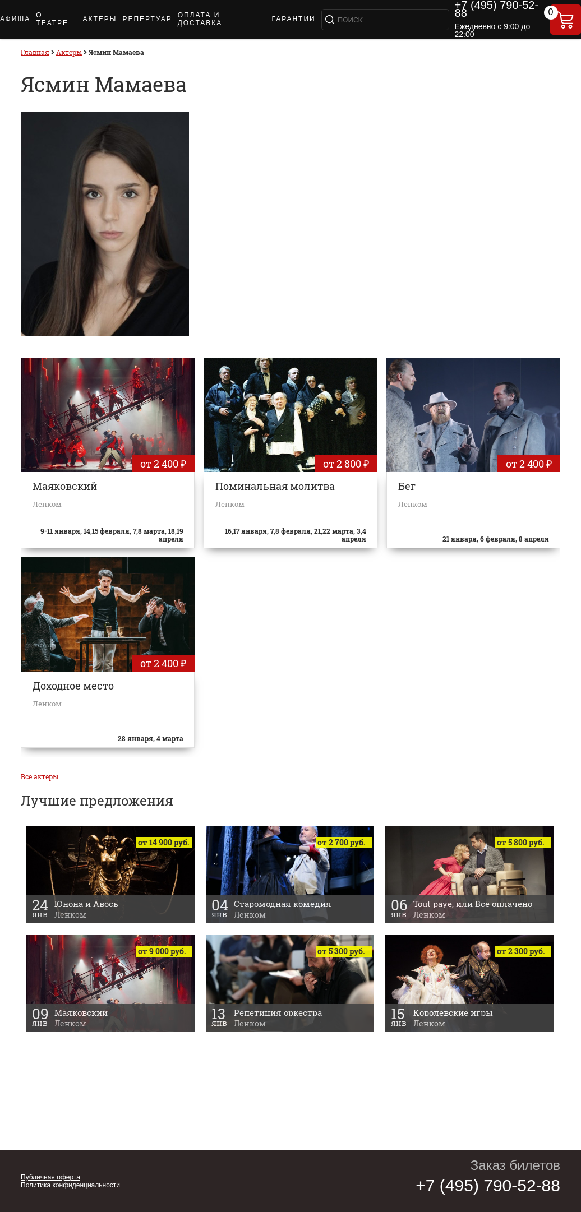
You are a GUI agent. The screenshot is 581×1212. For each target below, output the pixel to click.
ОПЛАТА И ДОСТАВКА (200, 19)
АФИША (15, 19)
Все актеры (39, 776)
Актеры (69, 52)
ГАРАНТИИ (294, 19)
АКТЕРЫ (99, 19)
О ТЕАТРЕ (52, 19)
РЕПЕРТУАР (147, 19)
